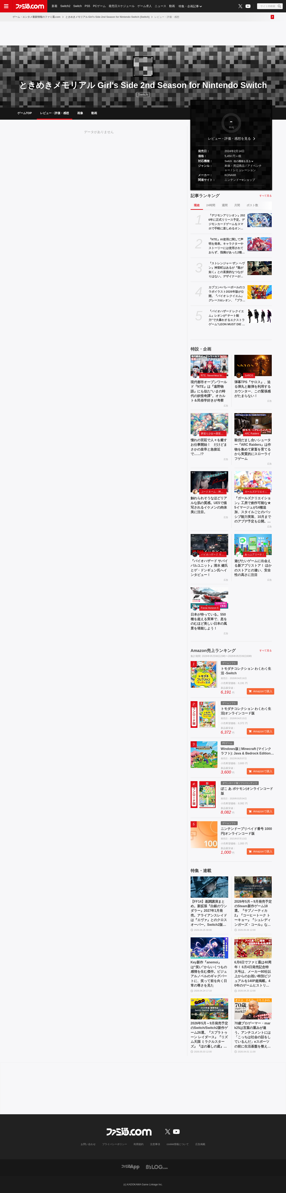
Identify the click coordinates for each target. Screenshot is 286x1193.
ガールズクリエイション (257, 491)
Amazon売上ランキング (213, 650)
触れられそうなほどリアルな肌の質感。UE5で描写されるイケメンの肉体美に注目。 (209, 505)
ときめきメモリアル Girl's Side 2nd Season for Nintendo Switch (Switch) (107, 16)
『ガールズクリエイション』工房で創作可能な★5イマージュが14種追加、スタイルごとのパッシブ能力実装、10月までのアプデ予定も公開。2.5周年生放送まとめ (252, 510)
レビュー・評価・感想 (54, 113)
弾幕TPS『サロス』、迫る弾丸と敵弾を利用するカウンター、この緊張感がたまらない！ (252, 389)
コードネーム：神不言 (213, 491)
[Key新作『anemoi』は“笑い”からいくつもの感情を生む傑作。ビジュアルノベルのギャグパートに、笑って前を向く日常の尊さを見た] (209, 947)
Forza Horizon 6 (209, 608)
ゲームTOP (24, 113)
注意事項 (155, 1144)
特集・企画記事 (189, 6)
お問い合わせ (88, 1144)
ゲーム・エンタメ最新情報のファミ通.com (37, 16)
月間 (237, 205)
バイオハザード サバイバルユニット (214, 554)
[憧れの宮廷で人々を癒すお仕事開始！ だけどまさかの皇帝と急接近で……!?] (209, 423)
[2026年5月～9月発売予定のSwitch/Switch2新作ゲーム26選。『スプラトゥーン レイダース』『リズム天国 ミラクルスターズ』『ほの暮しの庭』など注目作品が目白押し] (209, 1008)
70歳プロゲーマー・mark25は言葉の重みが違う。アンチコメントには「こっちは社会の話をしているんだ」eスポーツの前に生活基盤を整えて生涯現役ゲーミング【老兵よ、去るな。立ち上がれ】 (252, 1035)
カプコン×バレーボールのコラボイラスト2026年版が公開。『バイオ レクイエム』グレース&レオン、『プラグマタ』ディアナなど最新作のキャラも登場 (227, 294)
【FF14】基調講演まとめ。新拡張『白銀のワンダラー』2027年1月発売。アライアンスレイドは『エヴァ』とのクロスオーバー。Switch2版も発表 (209, 913)
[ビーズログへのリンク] (157, 1166)
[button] (231, 185)
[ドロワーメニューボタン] (6, 6)
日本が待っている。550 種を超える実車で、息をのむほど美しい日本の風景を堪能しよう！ (209, 621)
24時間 (210, 205)
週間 (225, 205)
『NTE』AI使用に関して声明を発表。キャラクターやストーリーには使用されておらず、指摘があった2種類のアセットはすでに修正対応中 (227, 246)
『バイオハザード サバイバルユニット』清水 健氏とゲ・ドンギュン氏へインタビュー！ (209, 568)
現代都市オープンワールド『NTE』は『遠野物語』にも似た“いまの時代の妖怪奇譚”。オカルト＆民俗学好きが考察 (209, 391)
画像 (80, 113)
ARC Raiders (252, 433)
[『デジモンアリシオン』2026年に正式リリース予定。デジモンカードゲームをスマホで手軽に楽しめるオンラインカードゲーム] (259, 220)
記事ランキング (205, 195)
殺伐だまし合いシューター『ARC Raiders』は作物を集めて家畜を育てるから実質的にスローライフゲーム (252, 449)
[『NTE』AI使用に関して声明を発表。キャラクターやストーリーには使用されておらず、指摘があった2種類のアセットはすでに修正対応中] (259, 244)
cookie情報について (178, 1144)
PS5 (87, 6)
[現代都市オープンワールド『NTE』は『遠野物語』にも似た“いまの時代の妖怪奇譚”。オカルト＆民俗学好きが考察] (209, 365)
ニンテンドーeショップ (239, 179)
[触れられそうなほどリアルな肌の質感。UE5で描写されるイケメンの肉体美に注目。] (209, 481)
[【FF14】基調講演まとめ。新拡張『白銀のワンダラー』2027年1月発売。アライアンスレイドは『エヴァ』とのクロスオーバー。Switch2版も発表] (209, 886)
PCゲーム (99, 6)
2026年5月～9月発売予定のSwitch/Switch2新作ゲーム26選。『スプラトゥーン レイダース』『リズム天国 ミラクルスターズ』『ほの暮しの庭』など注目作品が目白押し (209, 1035)
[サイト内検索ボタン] (270, 6)
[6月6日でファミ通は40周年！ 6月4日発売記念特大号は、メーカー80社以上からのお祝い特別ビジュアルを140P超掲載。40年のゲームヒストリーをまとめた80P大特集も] (253, 947)
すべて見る (265, 195)
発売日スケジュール (122, 6)
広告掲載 (200, 1144)
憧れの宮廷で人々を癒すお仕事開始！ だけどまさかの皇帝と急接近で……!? (209, 447)
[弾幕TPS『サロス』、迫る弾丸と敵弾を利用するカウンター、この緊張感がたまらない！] (253, 365)
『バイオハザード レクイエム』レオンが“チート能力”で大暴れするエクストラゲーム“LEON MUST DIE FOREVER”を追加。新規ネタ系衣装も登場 (227, 318)
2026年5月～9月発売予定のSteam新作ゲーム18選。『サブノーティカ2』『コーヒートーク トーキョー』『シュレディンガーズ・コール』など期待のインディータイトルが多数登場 (253, 913)
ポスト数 (252, 205)
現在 (197, 205)
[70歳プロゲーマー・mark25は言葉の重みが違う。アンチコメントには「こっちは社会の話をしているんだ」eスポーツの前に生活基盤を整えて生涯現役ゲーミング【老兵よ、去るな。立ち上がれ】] (253, 1008)
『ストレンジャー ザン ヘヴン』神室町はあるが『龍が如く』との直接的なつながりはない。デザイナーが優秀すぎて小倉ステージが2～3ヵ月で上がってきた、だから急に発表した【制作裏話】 (227, 270)
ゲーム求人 (145, 6)
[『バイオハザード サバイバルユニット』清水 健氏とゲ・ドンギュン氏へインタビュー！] (209, 544)
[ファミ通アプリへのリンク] (130, 1166)
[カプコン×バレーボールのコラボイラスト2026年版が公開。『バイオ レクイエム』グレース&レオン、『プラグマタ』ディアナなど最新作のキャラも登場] (259, 292)
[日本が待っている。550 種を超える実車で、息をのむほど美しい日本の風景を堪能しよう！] (209, 597)
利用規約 (139, 1144)
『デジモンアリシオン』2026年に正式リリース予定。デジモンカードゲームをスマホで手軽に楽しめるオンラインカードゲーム (227, 222)
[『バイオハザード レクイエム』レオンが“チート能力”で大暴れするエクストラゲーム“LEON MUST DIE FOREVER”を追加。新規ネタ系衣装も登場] (259, 316)
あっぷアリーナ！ (255, 554)
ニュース (160, 6)
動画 (172, 6)
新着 (54, 6)
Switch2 (65, 6)
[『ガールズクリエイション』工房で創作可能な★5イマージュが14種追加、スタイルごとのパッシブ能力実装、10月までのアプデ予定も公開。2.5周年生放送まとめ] (253, 481)
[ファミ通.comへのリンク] (30, 6)
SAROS (249, 375)
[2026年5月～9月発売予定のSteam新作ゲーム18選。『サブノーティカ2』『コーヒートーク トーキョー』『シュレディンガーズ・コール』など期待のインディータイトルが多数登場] (253, 886)
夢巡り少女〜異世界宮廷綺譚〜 (214, 433)
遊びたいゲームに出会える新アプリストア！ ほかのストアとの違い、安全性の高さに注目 (253, 568)
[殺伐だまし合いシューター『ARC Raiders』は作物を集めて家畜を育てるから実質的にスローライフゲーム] (253, 423)
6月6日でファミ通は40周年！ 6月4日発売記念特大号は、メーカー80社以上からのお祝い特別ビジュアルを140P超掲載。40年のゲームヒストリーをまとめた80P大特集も (253, 974)
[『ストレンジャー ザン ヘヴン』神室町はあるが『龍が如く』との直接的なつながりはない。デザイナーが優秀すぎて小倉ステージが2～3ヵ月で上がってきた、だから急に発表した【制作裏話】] (259, 268)
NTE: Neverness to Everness (214, 375)
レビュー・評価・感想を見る (229, 138)
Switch (77, 6)
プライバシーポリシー (114, 1144)
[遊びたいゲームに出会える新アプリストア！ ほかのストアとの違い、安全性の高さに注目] (253, 544)
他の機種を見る (242, 161)
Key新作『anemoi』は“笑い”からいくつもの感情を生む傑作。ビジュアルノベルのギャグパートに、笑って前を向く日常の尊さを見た (209, 974)
